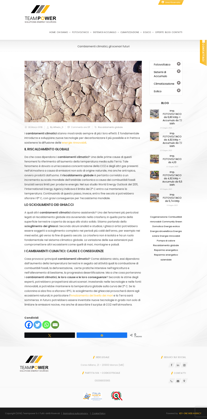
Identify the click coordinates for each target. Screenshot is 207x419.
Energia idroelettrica (161, 231)
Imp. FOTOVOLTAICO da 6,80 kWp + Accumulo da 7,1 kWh (172, 117)
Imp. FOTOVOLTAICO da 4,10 (172, 159)
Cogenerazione (159, 217)
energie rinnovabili (74, 143)
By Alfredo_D (56, 127)
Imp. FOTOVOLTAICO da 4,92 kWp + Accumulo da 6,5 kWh (172, 178)
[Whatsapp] (46, 325)
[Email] (55, 325)
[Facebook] (29, 325)
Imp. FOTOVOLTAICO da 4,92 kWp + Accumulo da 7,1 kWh (172, 140)
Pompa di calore (166, 240)
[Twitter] (38, 325)
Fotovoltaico (82, 32)
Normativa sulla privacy (75, 413)
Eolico (148, 32)
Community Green (172, 221)
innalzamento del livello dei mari (92, 295)
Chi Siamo (64, 32)
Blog (168, 32)
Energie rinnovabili (170, 236)
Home (52, 32)
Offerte (159, 32)
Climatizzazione (131, 32)
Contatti (177, 32)
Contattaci (203, 50)
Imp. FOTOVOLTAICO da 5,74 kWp (172, 198)
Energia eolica (172, 226)
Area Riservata (172, 2)
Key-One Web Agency (190, 413)
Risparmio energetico (166, 250)
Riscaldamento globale (110, 127)
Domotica (157, 226)
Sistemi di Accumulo (106, 32)
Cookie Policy (98, 413)
